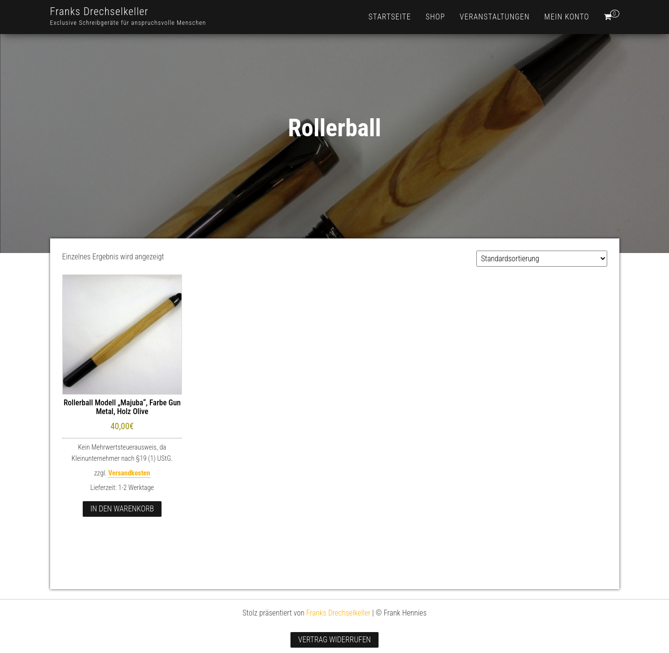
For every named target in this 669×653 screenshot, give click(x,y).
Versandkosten (129, 473)
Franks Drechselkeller (99, 11)
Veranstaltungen (495, 16)
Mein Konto (566, 16)
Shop (435, 16)
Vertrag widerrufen (334, 639)
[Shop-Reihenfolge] (541, 259)
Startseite (389, 16)
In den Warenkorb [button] (122, 508)
